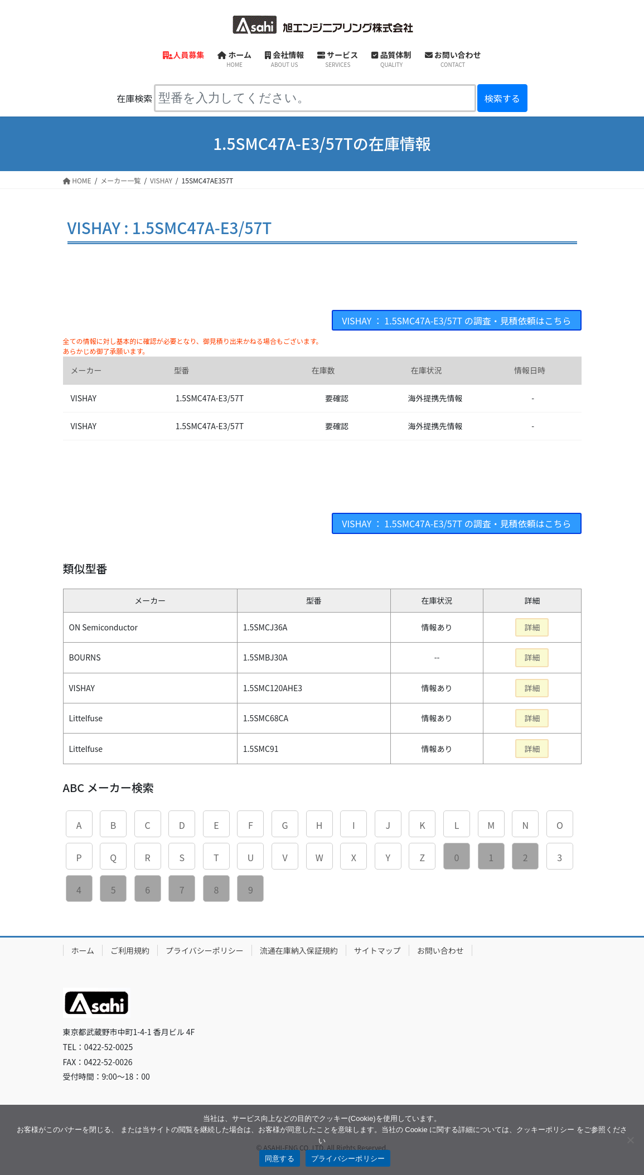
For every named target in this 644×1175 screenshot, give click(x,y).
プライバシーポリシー (205, 950)
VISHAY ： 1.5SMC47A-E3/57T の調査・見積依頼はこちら (457, 320)
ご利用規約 (129, 950)
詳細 (532, 627)
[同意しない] (630, 1139)
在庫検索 (134, 98)
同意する (279, 1158)
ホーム (83, 950)
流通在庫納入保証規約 (299, 950)
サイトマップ (377, 950)
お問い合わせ (440, 950)
